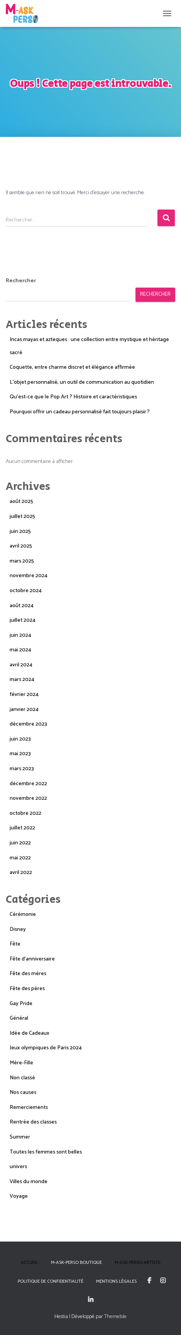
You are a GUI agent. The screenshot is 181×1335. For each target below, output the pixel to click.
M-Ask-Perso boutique (76, 1262)
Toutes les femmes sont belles (46, 1152)
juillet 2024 (23, 620)
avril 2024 (21, 665)
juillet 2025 (22, 516)
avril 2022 (21, 872)
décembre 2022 (28, 783)
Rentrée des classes (33, 1122)
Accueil (29, 1262)
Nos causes (23, 1092)
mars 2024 (22, 679)
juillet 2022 (22, 828)
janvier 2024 (24, 709)
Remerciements (29, 1107)
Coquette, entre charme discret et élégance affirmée (72, 367)
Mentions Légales (116, 1281)
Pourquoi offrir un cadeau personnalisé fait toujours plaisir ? (80, 412)
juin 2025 (20, 531)
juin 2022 (20, 843)
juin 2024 (20, 635)
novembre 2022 (28, 798)
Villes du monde (28, 1181)
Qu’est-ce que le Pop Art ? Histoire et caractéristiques (73, 397)
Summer (20, 1137)
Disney (18, 929)
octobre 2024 (26, 590)
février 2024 (24, 694)
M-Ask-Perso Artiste (138, 1262)
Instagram (162, 1281)
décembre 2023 (28, 724)
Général (19, 1018)
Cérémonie (23, 914)
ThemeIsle (115, 1316)
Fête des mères (28, 973)
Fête (15, 944)
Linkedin (90, 1300)
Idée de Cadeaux (29, 1033)
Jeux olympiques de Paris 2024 (46, 1048)
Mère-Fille (21, 1063)
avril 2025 (21, 546)
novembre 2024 (28, 575)
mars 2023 (22, 768)
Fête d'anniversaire (32, 959)
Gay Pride (21, 1003)
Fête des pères (27, 988)
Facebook (149, 1281)
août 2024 (22, 605)
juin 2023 (20, 739)
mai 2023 (20, 753)
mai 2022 (20, 858)
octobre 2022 (25, 813)
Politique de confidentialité (50, 1281)
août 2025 (21, 501)
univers (18, 1166)
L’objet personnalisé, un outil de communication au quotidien (82, 382)
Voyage (19, 1196)
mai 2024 (20, 650)
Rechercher (21, 281)
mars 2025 (22, 561)
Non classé (22, 1078)
